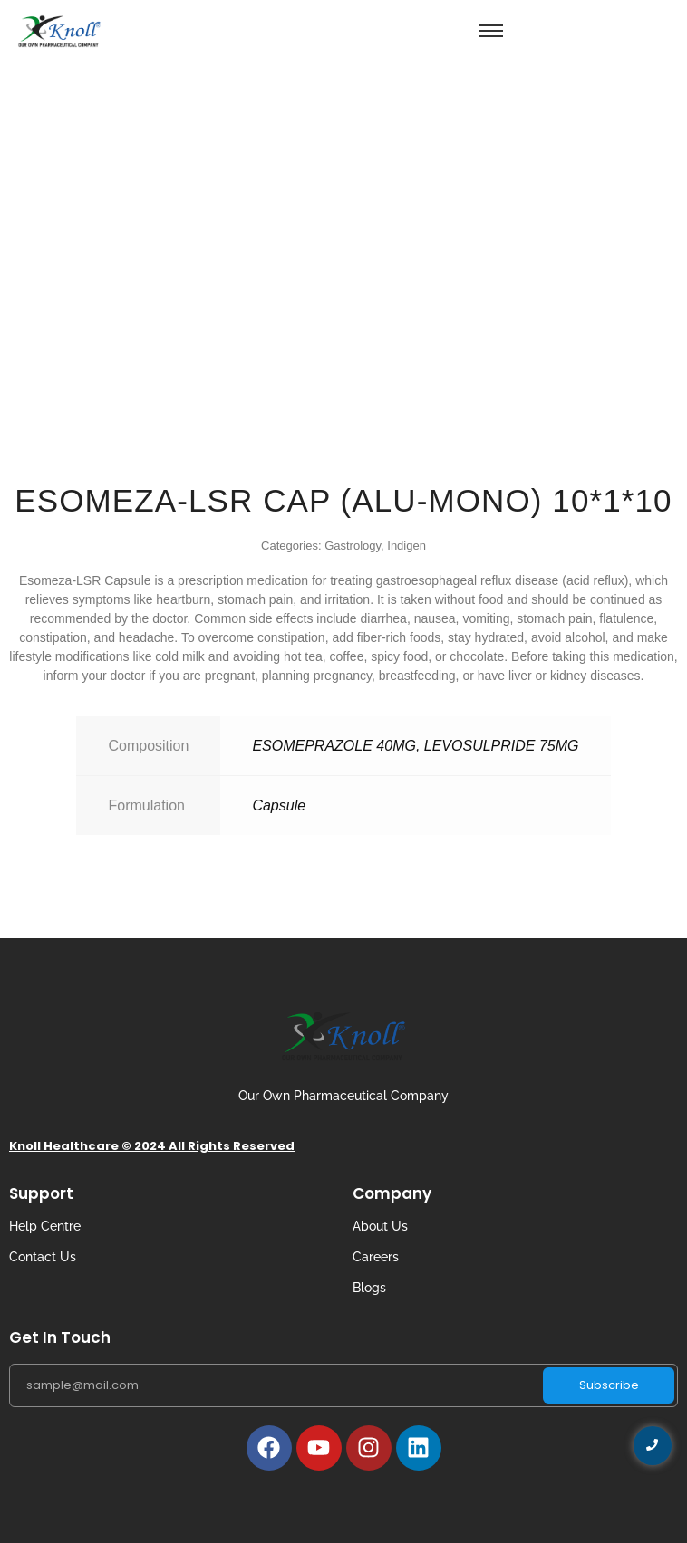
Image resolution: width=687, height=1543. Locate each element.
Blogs (369, 1287)
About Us (380, 1226)
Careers (376, 1257)
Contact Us (42, 1257)
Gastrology (352, 545)
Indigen (406, 545)
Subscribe (609, 1385)
